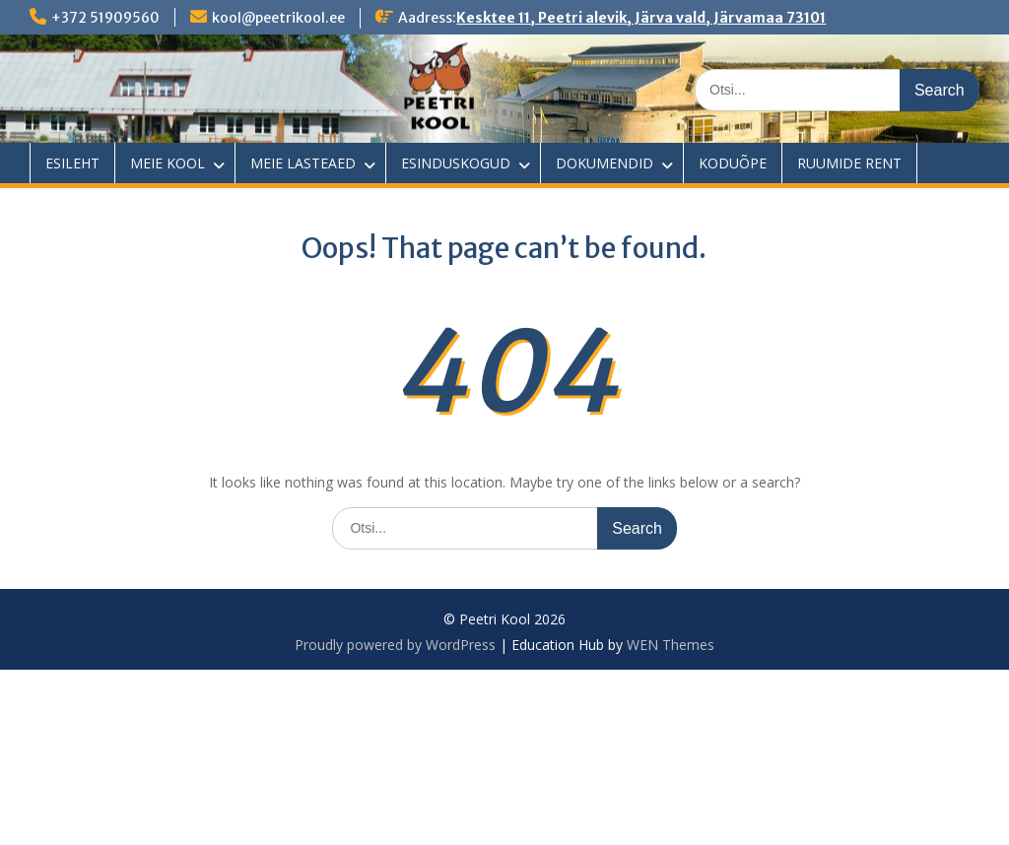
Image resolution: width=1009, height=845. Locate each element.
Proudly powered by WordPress (395, 644)
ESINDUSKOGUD (455, 163)
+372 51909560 (105, 18)
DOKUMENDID (604, 163)
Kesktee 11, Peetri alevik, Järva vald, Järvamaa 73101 (641, 18)
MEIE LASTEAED (303, 163)
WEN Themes (670, 644)
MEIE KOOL (167, 163)
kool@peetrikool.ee (278, 18)
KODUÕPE (733, 163)
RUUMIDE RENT (849, 163)
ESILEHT (72, 163)
